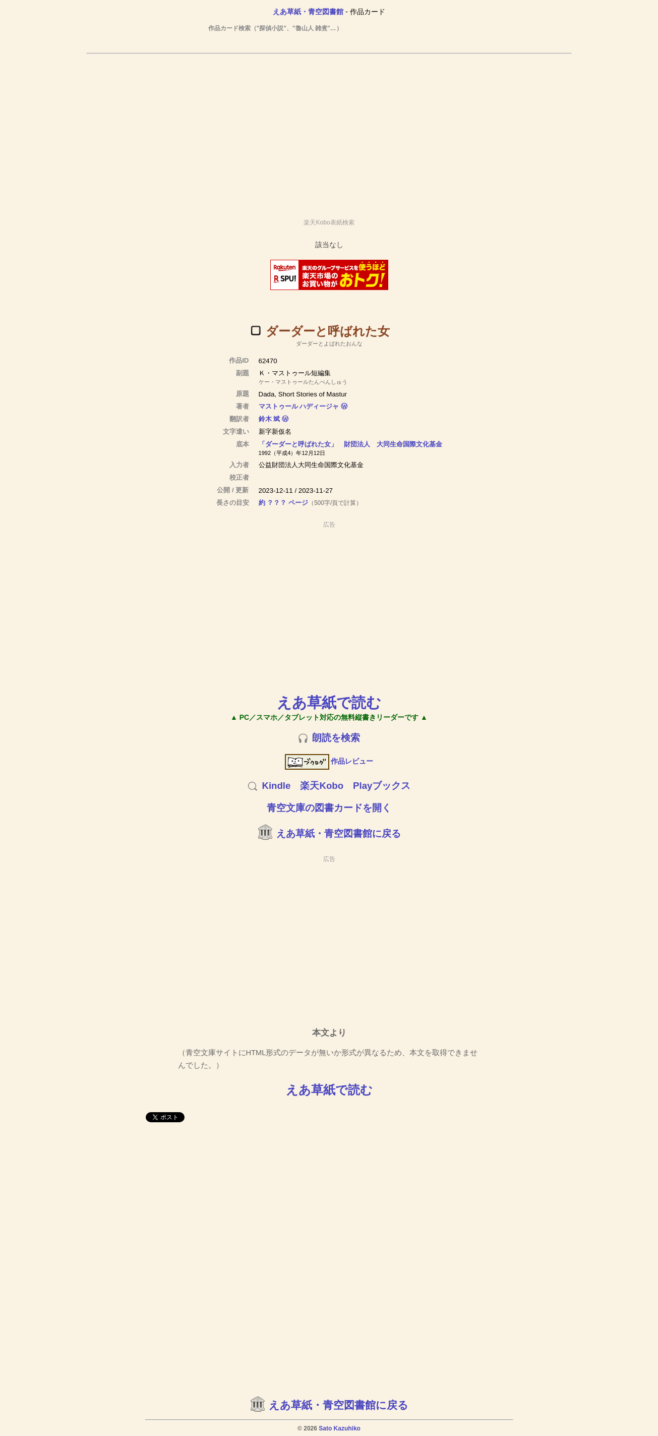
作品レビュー (329, 761)
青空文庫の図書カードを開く (329, 807)
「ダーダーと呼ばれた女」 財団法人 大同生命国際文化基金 (350, 444)
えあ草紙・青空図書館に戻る (338, 833)
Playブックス (381, 785)
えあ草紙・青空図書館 (308, 12)
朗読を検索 (336, 737)
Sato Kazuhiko (340, 1428)
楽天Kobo (321, 785)
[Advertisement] (329, 131)
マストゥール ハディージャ (299, 406)
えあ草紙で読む (329, 702)
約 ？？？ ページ (283, 502)
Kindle (276, 785)
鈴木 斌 (269, 419)
